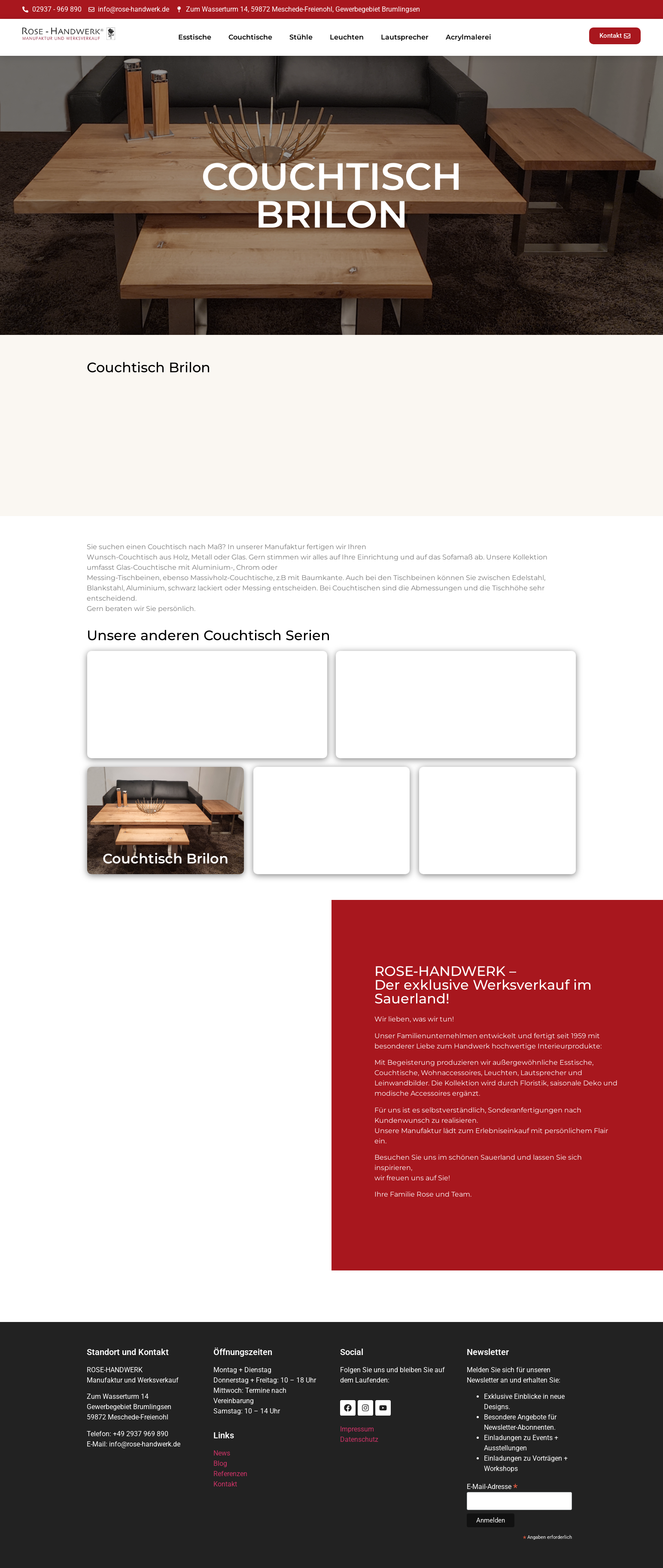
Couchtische (250, 37)
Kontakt (225, 1484)
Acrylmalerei (468, 37)
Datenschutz (359, 1439)
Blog (220, 1463)
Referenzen (230, 1474)
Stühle (301, 37)
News (221, 1453)
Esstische (194, 37)
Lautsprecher (405, 37)
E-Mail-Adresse (492, 1486)
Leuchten (347, 37)
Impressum (357, 1429)
